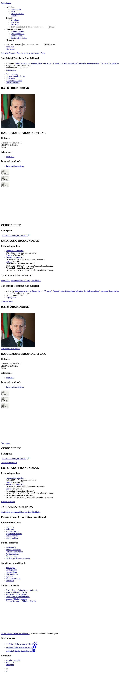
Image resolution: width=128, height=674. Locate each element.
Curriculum (5, 443)
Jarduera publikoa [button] (13, 83)
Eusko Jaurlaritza (17, 14)
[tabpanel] (64, 107)
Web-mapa (15, 24)
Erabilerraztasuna (17, 31)
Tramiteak (14, 16)
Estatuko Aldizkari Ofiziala (16, 599)
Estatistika (10, 581)
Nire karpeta (10, 49)
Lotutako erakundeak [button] (14, 81)
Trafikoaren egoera (13, 579)
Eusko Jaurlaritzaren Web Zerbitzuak (15, 634)
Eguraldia (9, 576)
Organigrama (11, 70)
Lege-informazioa (17, 34)
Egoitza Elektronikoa (19, 38)
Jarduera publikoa (8, 502)
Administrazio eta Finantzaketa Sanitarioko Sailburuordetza (76, 63)
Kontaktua (15, 20)
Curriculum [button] (10, 78)
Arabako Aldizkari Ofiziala (16, 592)
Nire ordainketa (12, 574)
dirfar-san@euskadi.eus (15, 166)
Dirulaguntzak (11, 570)
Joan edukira (6, 3)
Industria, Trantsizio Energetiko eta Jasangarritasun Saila (23, 53)
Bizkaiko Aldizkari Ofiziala (16, 594)
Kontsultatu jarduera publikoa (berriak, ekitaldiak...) (21, 281)
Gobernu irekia (11, 556)
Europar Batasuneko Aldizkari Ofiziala (21, 601)
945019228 (10, 157)
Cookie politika (17, 36)
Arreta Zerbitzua (12, 554)
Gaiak (13, 11)
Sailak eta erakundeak (14, 552)
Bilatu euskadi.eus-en (19, 27)
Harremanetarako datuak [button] (15, 76)
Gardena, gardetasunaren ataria (18, 558)
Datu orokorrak (7, 301)
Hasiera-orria (16, 9)
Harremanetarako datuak (10, 349)
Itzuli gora (10, 665)
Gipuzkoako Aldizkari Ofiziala (18, 597)
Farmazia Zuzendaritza (110, 63)
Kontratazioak (11, 572)
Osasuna (47, 63)
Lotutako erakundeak (9, 463)
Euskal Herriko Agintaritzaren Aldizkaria (21, 590)
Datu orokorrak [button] (12, 74)
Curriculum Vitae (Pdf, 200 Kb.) (16, 236)
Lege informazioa (12, 536)
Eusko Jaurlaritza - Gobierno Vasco (28, 63)
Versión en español (13, 660)
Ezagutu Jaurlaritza (13, 550)
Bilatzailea (15, 22)
